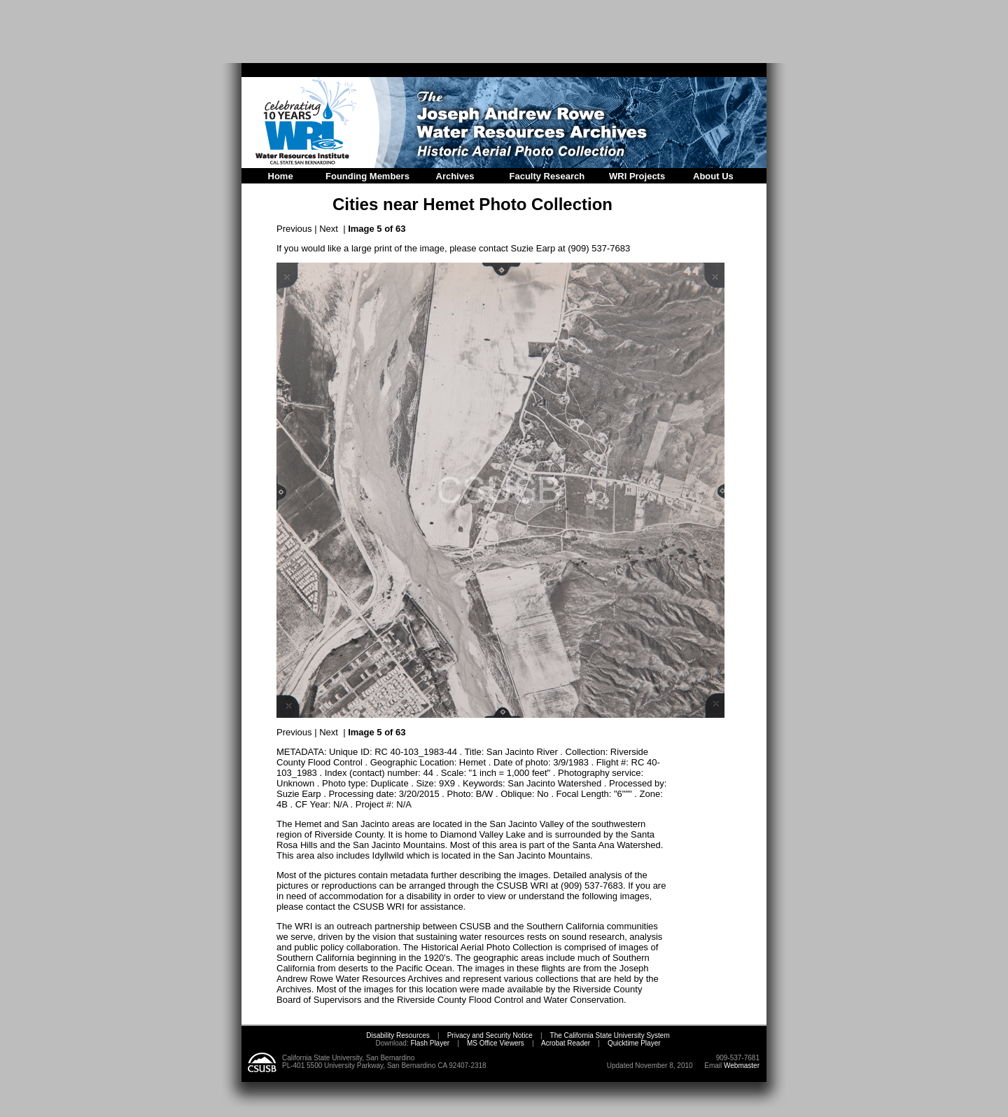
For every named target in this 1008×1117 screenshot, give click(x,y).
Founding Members (368, 176)
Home (280, 176)
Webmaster (742, 1065)
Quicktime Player (634, 1043)
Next (328, 228)
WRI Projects (637, 176)
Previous (294, 228)
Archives (455, 176)
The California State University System (610, 1035)
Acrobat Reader (565, 1043)
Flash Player (429, 1043)
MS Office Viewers (495, 1043)
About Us (713, 176)
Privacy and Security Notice (490, 1035)
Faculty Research (547, 176)
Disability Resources (398, 1035)
